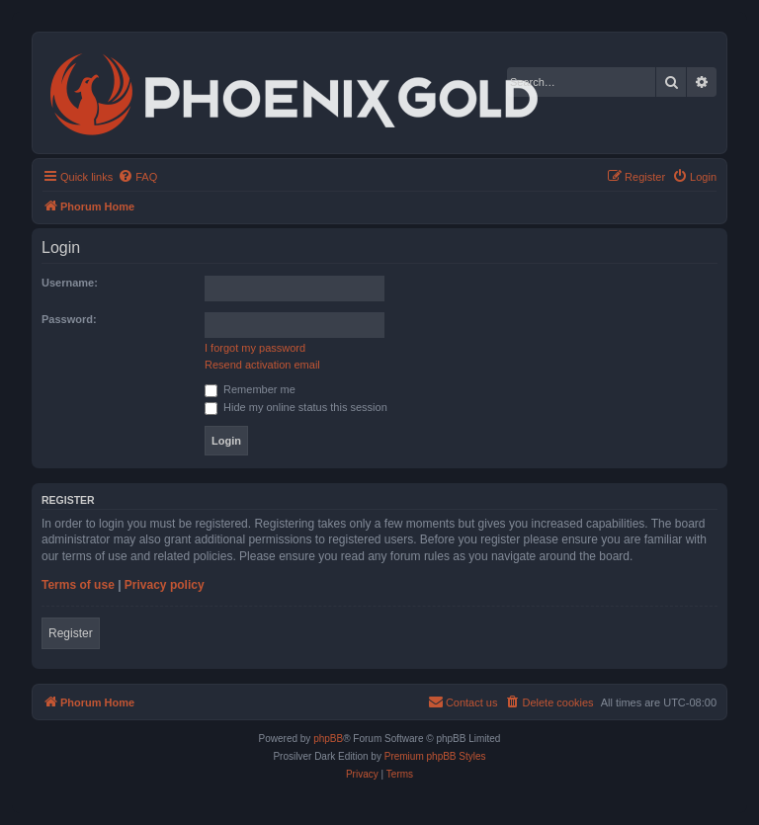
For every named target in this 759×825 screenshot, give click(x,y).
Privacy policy (165, 585)
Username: (70, 283)
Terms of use (78, 585)
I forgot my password (255, 348)
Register (70, 633)
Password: (69, 319)
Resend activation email (262, 365)
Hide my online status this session (296, 407)
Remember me (250, 389)
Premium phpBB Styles (435, 756)
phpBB (328, 738)
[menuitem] (137, 177)
